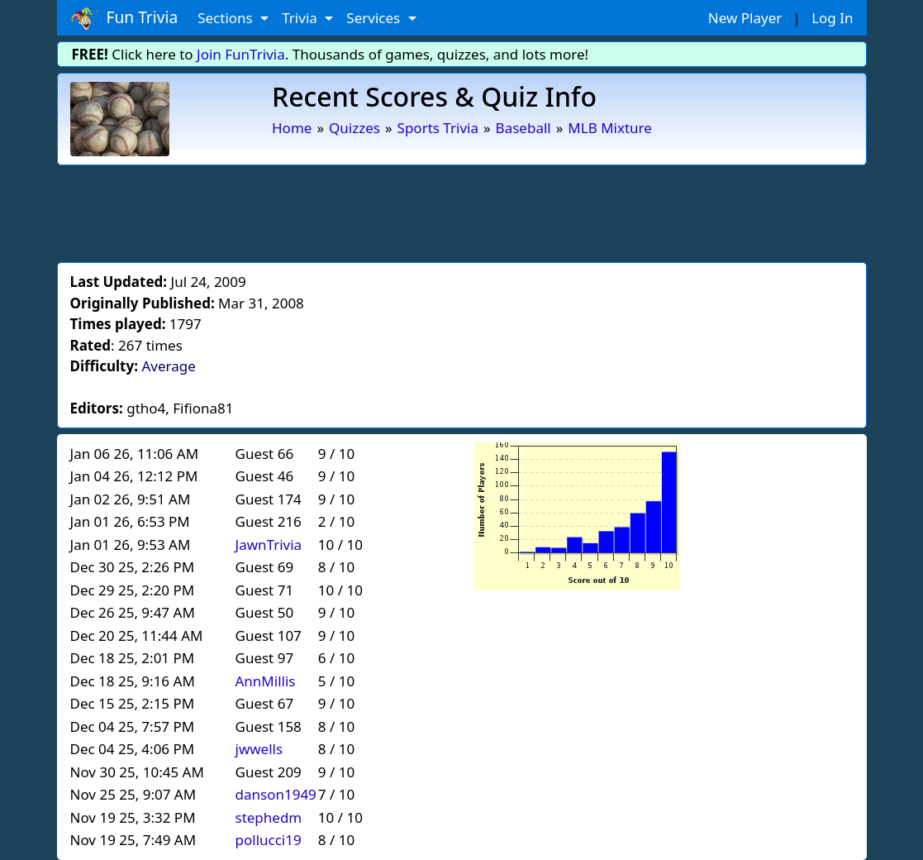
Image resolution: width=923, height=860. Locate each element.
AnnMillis (266, 680)
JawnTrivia (269, 544)
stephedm (269, 817)
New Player (745, 17)
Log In (832, 17)
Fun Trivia (124, 18)
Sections (226, 17)
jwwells (259, 748)
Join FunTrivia (241, 54)
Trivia (301, 17)
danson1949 (276, 794)
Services (374, 17)
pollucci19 (269, 839)
